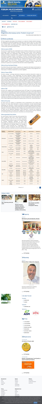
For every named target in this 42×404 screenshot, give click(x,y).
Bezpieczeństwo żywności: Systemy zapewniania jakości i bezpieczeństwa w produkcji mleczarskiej (20, 207)
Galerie (16, 383)
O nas (16, 390)
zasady (25, 302)
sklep (4, 27)
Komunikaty (14, 15)
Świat (2, 380)
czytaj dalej (26, 253)
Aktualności (6, 15)
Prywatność (17, 395)
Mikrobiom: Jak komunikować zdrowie (30, 218)
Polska (2, 381)
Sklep (16, 393)
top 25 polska (26, 325)
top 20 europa (26, 323)
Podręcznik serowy (31, 15)
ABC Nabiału (22, 15)
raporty (4, 21)
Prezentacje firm (27, 327)
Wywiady (25, 257)
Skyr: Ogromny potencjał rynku (7, 203)
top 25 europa (21, 21)
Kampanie (2, 391)
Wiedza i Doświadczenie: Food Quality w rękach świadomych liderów (31, 359)
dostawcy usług (27, 330)
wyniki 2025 (26, 300)
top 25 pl (15, 21)
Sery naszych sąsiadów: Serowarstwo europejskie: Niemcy (34, 204)
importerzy (26, 332)
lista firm (3, 394)
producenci (26, 329)
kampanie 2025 (26, 306)
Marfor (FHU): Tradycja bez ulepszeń (30, 262)
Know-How (31, 383)
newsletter (10, 27)
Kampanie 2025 (14, 24)
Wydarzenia (26, 337)
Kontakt (16, 391)
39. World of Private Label (28, 341)
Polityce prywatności (28, 402)
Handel (2, 384)
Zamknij (35, 402)
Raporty (25, 214)
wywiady (9, 21)
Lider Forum (26, 296)
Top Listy (2, 395)
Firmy (24, 319)
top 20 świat (26, 321)
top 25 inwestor (6, 24)
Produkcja (3, 383)
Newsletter (17, 394)
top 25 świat (29, 21)
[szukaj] (6, 18)
